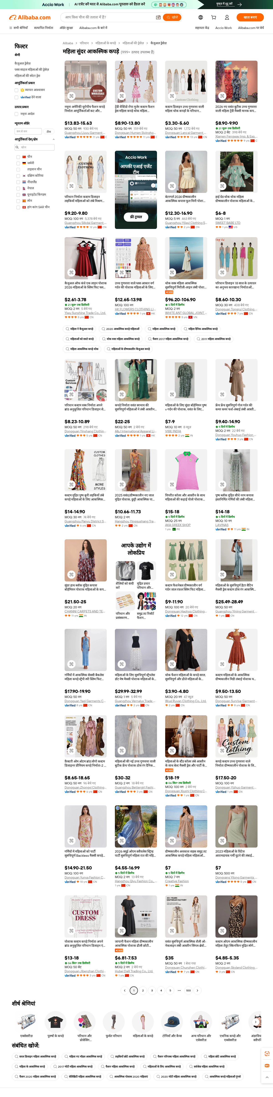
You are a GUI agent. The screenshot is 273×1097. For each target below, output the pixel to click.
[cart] (214, 18)
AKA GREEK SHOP (178, 525)
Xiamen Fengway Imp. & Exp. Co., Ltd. (236, 136)
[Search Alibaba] (108, 17)
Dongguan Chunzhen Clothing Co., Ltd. (186, 967)
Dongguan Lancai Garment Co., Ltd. (186, 133)
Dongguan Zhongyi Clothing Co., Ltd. (86, 787)
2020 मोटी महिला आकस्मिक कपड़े (176, 1077)
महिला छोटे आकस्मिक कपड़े (220, 1056)
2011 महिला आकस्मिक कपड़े (213, 339)
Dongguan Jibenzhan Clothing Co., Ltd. (86, 971)
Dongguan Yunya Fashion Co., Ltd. (86, 877)
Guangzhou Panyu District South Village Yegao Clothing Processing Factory (86, 521)
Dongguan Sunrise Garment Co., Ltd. (236, 701)
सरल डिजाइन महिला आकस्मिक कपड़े (35, 1056)
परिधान (84, 43)
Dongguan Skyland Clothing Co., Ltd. (236, 967)
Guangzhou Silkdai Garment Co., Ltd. (86, 223)
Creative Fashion (177, 881)
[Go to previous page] (125, 990)
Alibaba (68, 43)
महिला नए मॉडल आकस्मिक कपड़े (83, 1056)
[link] (267, 1054)
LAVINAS (221, 525)
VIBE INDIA (173, 431)
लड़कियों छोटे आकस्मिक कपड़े (127, 1056)
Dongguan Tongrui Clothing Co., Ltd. (236, 309)
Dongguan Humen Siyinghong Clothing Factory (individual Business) (136, 133)
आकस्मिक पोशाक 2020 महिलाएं (129, 1077)
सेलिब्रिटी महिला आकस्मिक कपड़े (82, 1077)
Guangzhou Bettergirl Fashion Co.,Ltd (136, 787)
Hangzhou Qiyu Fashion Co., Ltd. (136, 881)
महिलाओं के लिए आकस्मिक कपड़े (162, 1066)
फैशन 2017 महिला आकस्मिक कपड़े (168, 339)
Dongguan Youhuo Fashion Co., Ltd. (236, 435)
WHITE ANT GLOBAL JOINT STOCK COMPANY (186, 313)
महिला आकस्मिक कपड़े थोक (82, 349)
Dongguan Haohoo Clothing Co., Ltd (186, 611)
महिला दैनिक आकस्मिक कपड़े (200, 329)
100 (188, 990)
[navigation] (34, 517)
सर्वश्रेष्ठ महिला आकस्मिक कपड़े (206, 1066)
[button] (158, 17)
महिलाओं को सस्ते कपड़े (80, 339)
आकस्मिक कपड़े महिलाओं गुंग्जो (223, 1077)
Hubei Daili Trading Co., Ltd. (134, 971)
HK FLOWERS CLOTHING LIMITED (136, 309)
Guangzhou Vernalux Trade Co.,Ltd (136, 701)
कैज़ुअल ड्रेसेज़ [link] (159, 43)
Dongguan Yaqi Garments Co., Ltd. (86, 701)
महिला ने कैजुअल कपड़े (79, 329)
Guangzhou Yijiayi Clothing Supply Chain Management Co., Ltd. (186, 223)
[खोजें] (172, 17)
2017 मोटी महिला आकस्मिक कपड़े (72, 1066)
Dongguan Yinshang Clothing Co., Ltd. (86, 431)
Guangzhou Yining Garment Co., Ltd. (236, 611)
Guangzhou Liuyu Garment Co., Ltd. (86, 133)
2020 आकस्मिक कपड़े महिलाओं (120, 329)
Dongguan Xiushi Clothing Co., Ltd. (186, 791)
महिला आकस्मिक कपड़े (161, 329)
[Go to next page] (197, 990)
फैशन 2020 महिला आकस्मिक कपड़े (35, 1077)
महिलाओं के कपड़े (106, 43)
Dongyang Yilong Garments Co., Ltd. (236, 877)
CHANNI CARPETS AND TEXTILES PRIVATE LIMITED (86, 611)
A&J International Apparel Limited (136, 431)
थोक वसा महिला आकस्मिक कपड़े (120, 339)
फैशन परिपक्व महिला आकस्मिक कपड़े (174, 1056)
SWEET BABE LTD (227, 223)
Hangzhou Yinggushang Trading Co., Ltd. (136, 521)
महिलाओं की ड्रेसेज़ (133, 43)
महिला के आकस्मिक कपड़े (30, 1066)
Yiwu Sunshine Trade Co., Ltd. (85, 313)
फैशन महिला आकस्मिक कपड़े (117, 1066)
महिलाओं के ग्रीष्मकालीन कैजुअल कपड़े (128, 349)
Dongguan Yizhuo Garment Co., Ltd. (236, 787)
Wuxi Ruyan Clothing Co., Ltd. (185, 701)
